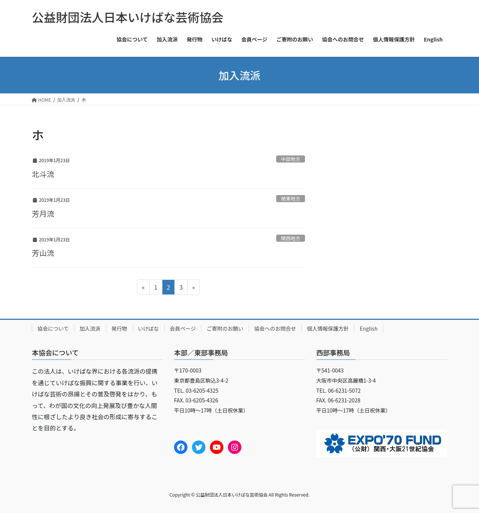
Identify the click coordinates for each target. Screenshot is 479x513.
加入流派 (90, 328)
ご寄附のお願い (225, 328)
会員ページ (183, 328)
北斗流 (43, 174)
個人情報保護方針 (328, 328)
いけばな (148, 328)
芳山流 (43, 252)
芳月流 (43, 213)
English (369, 328)
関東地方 (290, 198)
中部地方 (290, 159)
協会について (53, 328)
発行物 (119, 328)
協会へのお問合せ (275, 328)
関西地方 (290, 238)
